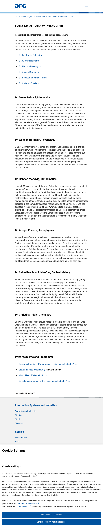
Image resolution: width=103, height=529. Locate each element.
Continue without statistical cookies (51, 522)
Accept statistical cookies (51, 515)
